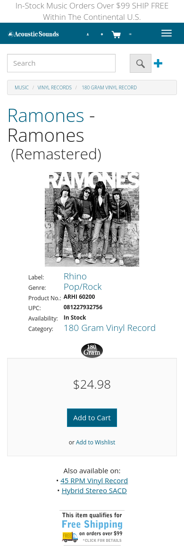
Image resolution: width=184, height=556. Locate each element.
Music (22, 87)
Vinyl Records (55, 87)
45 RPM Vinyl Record (94, 480)
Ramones (45, 114)
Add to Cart (91, 417)
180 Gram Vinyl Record (109, 87)
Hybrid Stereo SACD (94, 490)
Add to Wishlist (95, 442)
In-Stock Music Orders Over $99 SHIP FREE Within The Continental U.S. (92, 11)
